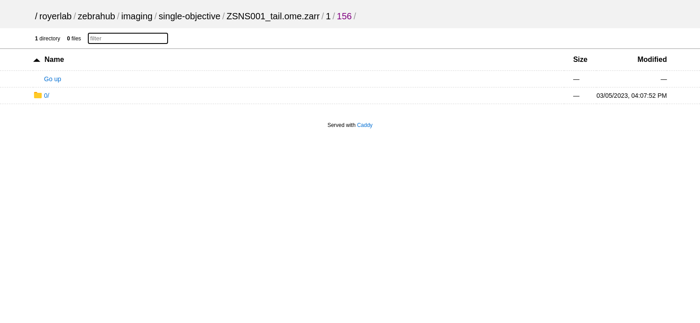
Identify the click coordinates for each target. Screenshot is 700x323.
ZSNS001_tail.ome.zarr (273, 16)
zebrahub (96, 16)
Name (54, 59)
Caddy (365, 125)
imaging (136, 16)
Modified (652, 59)
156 (344, 16)
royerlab (55, 16)
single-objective (189, 16)
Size (580, 59)
